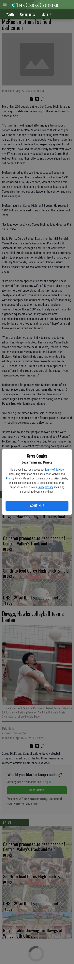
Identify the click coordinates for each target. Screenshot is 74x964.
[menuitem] (47, 14)
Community (27, 14)
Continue (37, 506)
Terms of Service (54, 469)
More (47, 14)
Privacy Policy (14, 478)
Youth (10, 14)
